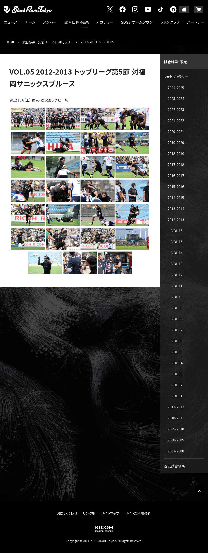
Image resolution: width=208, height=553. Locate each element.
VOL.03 (176, 373)
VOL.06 (176, 340)
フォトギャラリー (62, 42)
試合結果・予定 (33, 42)
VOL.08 (176, 318)
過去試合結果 (174, 465)
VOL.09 (176, 307)
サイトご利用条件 (138, 513)
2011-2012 (176, 406)
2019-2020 (176, 142)
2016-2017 (176, 175)
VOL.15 (176, 241)
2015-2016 (176, 186)
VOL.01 (176, 395)
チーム (30, 22)
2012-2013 (89, 42)
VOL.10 (176, 296)
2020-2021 (176, 131)
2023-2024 (176, 98)
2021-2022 (176, 120)
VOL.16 (176, 230)
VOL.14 (176, 252)
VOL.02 (176, 384)
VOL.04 (176, 362)
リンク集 (89, 513)
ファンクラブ (169, 22)
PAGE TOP (199, 490)
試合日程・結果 (76, 22)
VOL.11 (176, 285)
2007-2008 (176, 450)
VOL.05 (176, 351)
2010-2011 (176, 417)
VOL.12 (176, 274)
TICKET (184, 9)
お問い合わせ (67, 513)
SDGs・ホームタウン (137, 22)
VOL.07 (176, 329)
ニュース (10, 22)
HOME (10, 42)
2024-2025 (176, 87)
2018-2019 (176, 153)
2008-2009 (176, 439)
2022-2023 (176, 109)
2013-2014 (176, 208)
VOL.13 (176, 263)
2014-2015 (176, 197)
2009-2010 (176, 428)
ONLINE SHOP (198, 9)
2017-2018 (176, 164)
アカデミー (104, 22)
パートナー (195, 22)
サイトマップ (110, 513)
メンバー (50, 22)
